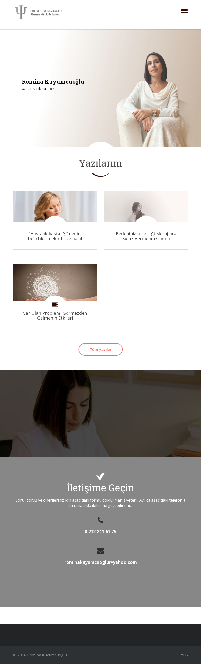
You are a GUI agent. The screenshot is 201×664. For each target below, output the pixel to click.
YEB (184, 655)
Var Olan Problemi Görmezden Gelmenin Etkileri (55, 296)
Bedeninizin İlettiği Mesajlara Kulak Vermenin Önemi (146, 220)
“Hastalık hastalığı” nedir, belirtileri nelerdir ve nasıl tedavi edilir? (55, 220)
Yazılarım (101, 163)
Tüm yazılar (100, 349)
